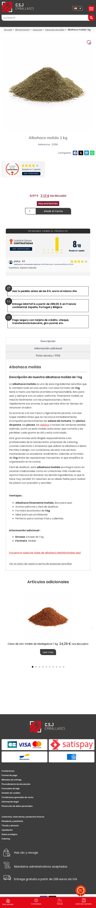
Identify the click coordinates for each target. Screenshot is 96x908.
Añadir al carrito (53, 211)
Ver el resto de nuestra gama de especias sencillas (40, 566)
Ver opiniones (31, 173)
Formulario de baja (10, 791)
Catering (6, 841)
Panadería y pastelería (12, 824)
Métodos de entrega (11, 782)
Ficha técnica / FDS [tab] (48, 358)
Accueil (8, 29)
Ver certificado (21, 249)
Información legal (10, 804)
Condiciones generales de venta (17, 800)
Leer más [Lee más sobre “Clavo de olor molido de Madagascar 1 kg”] (48, 655)
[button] (75, 153)
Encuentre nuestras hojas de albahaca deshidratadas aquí (45, 555)
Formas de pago (9, 778)
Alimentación (22, 29)
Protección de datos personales (17, 809)
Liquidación (7, 832)
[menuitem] (78, 8)
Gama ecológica (9, 837)
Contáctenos (8, 773)
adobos (44, 427)
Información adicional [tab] (48, 351)
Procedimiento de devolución (16, 787)
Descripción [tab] (48, 344)
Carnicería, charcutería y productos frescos (23, 819)
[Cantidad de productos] (30, 211)
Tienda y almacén (10, 828)
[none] (78, 8)
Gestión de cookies (11, 795)
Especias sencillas (55, 29)
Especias (37, 29)
